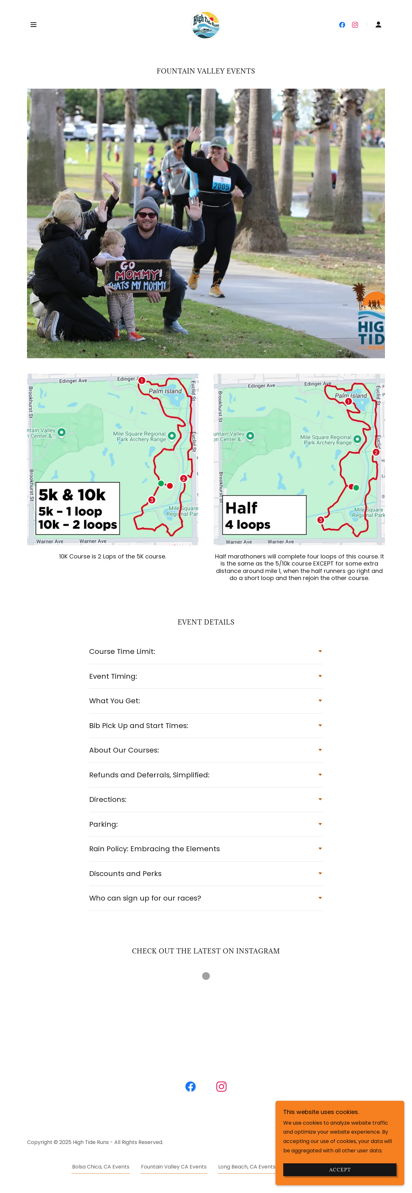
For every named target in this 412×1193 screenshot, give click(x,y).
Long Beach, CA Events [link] (247, 1166)
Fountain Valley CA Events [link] (174, 1166)
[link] (206, 24)
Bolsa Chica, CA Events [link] (100, 1166)
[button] (33, 24)
